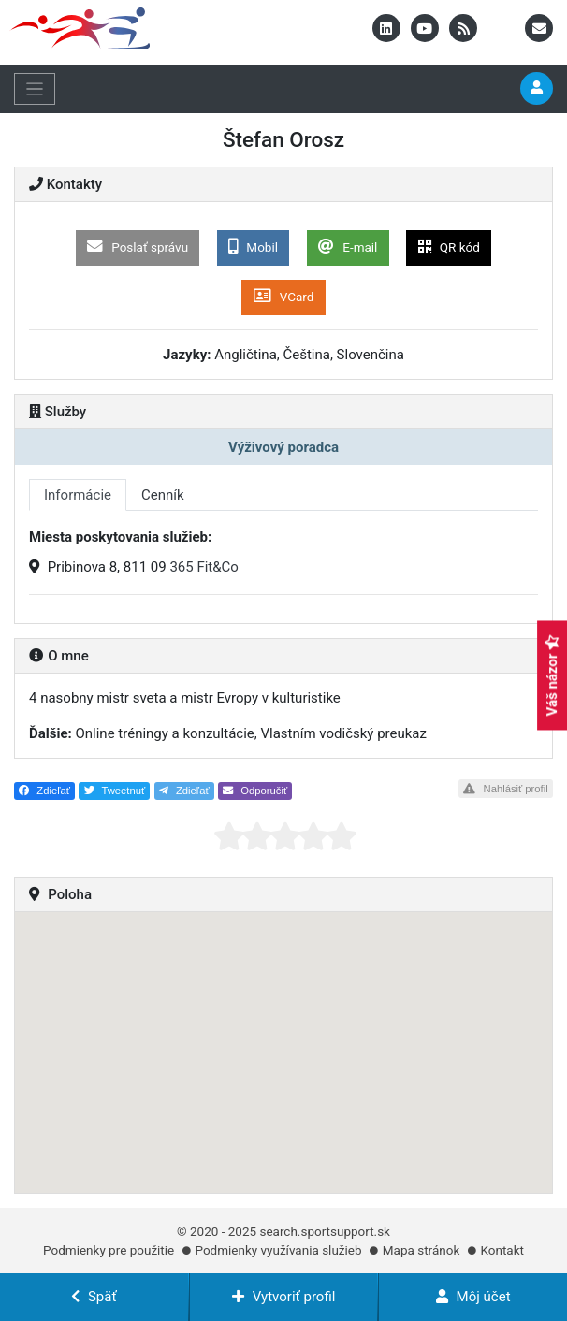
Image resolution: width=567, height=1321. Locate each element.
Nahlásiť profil (505, 788)
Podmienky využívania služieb (278, 1249)
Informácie (77, 494)
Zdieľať (44, 790)
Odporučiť (255, 790)
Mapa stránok (421, 1249)
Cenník (162, 494)
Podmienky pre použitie (108, 1249)
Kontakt (501, 1249)
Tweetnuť (115, 790)
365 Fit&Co (204, 567)
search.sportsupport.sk (324, 1231)
